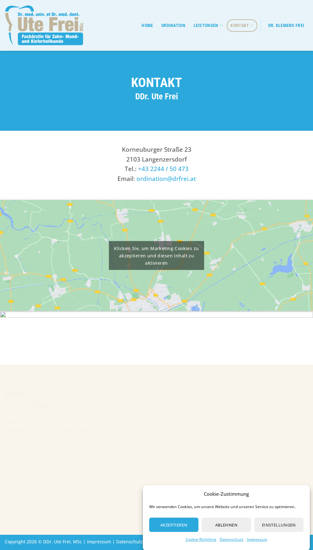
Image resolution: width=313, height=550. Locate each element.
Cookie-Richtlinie (201, 543)
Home (147, 25)
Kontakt (241, 25)
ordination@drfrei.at (166, 178)
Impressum (257, 543)
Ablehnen (226, 528)
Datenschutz (231, 543)
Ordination (173, 25)
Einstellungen (279, 528)
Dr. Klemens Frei (286, 25)
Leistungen (208, 25)
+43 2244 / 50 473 (163, 168)
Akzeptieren (173, 528)
